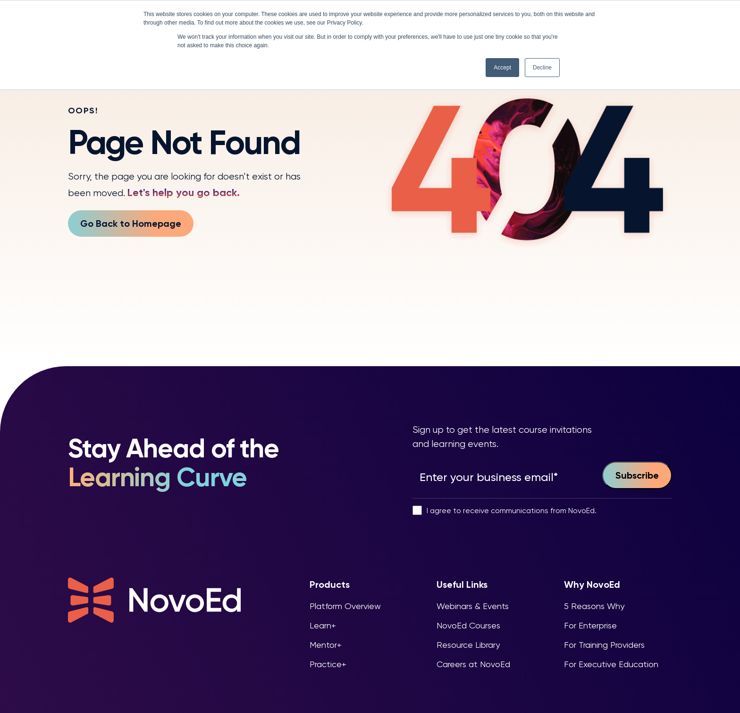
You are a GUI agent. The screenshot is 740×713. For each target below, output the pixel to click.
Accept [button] (502, 67)
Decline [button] (542, 67)
